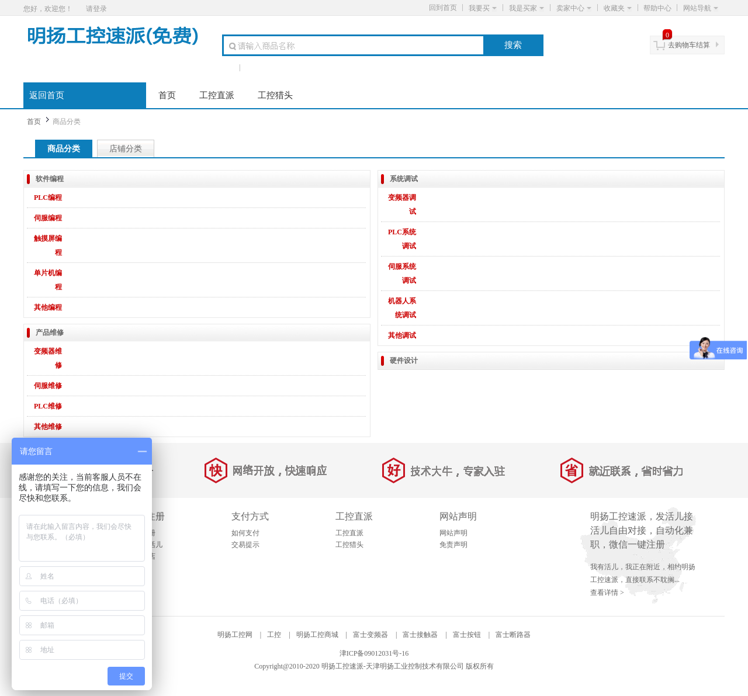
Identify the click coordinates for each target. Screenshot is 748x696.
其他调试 (402, 335)
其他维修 (48, 427)
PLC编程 (48, 197)
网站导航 (700, 8)
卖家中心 (573, 8)
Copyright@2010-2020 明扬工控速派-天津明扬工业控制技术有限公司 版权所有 (374, 666)
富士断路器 (513, 635)
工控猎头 (275, 95)
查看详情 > (607, 592)
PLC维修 (48, 406)
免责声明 (453, 545)
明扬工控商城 (317, 635)
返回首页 (46, 95)
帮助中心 (657, 8)
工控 (274, 635)
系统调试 (404, 179)
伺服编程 (48, 218)
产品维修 (50, 332)
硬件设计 (404, 360)
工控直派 (216, 95)
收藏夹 (618, 8)
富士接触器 (420, 635)
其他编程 (48, 307)
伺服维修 (48, 386)
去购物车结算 (689, 45)
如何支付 (245, 533)
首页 (167, 95)
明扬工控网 (234, 635)
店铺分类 (125, 148)
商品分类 (63, 148)
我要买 (483, 8)
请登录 (96, 9)
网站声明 (453, 533)
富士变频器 (370, 635)
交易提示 (245, 545)
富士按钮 (467, 635)
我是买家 (526, 8)
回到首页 (443, 8)
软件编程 (50, 179)
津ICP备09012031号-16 (374, 653)
